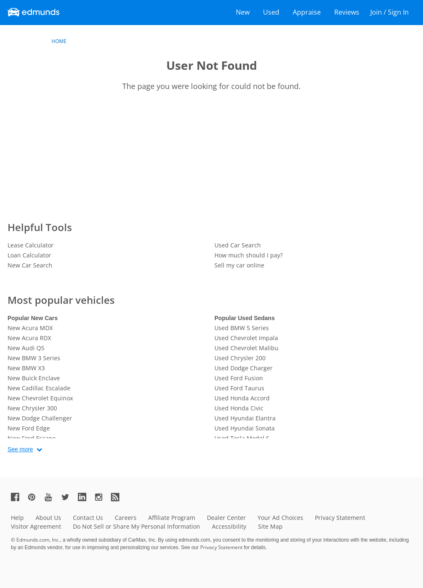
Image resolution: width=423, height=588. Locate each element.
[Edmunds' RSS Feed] (118, 497)
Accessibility (229, 526)
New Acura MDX (30, 328)
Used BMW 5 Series (241, 328)
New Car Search (30, 265)
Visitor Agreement (36, 526)
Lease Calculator (31, 245)
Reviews (346, 12)
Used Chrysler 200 (240, 358)
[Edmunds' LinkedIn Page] (85, 497)
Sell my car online (239, 265)
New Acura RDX (29, 338)
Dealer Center (226, 518)
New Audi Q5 (26, 348)
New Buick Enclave (34, 378)
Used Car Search (237, 245)
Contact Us (88, 518)
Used (271, 12)
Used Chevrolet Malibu (246, 348)
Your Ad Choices (280, 518)
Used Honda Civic (238, 408)
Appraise (307, 12)
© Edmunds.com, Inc (35, 539)
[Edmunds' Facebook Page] (18, 497)
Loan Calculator (29, 255)
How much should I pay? (248, 255)
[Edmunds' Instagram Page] (101, 497)
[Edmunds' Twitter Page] (68, 497)
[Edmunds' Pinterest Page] (35, 497)
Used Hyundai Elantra (245, 418)
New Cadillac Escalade (39, 388)
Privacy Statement (340, 518)
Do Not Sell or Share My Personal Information (136, 526)
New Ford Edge (29, 428)
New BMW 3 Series (34, 358)
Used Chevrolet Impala (246, 338)
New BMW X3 (26, 368)
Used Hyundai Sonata (244, 428)
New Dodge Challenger (40, 418)
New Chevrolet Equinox (40, 398)
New (243, 12)
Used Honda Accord (242, 398)
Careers (126, 518)
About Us (48, 518)
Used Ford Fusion (238, 378)
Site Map (270, 526)
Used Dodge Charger (243, 368)
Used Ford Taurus (239, 388)
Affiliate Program (171, 518)
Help (17, 518)
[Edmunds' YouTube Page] (51, 497)
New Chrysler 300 (32, 408)
